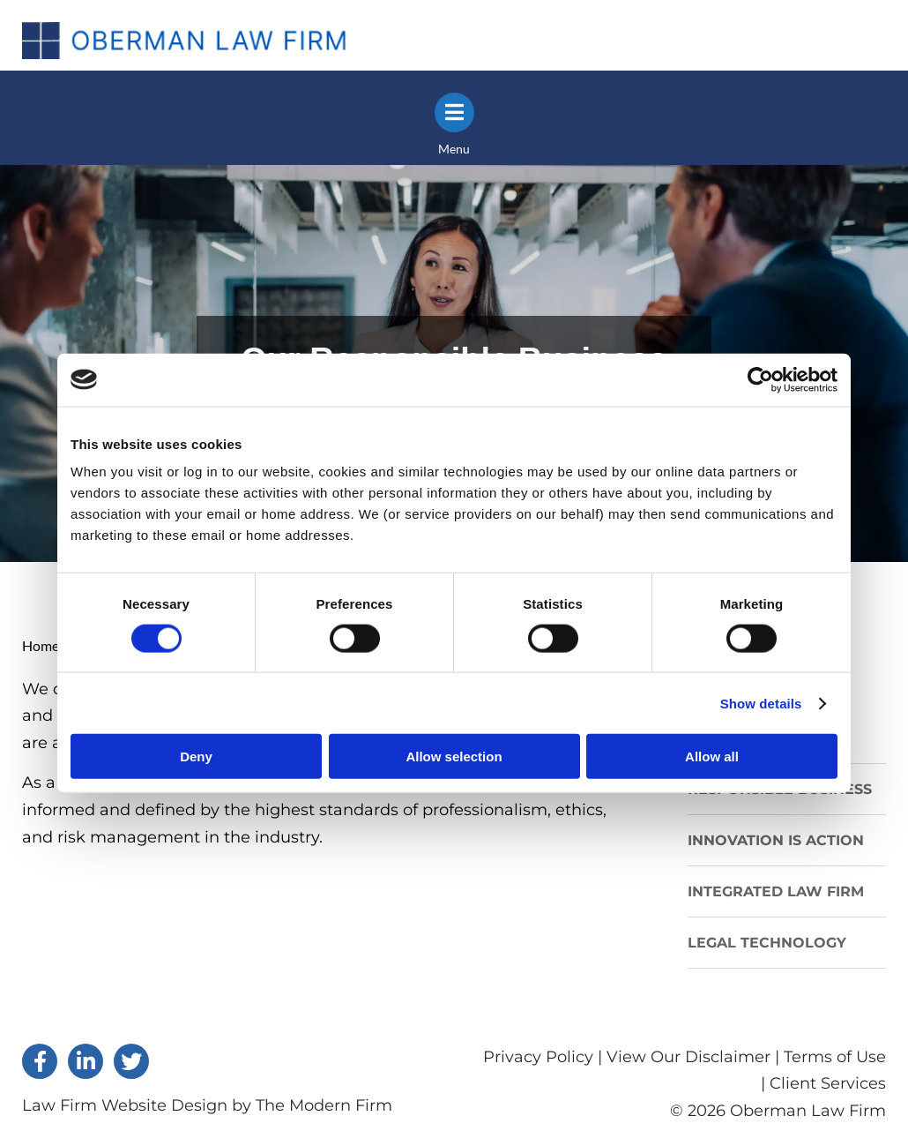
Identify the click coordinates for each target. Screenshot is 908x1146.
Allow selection (454, 756)
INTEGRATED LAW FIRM (776, 891)
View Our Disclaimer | (693, 1057)
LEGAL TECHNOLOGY (767, 942)
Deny (196, 756)
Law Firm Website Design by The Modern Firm (207, 1105)
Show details (761, 702)
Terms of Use (835, 1057)
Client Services (828, 1083)
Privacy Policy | (545, 1057)
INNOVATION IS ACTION (776, 840)
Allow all (712, 756)
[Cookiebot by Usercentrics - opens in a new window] (760, 379)
